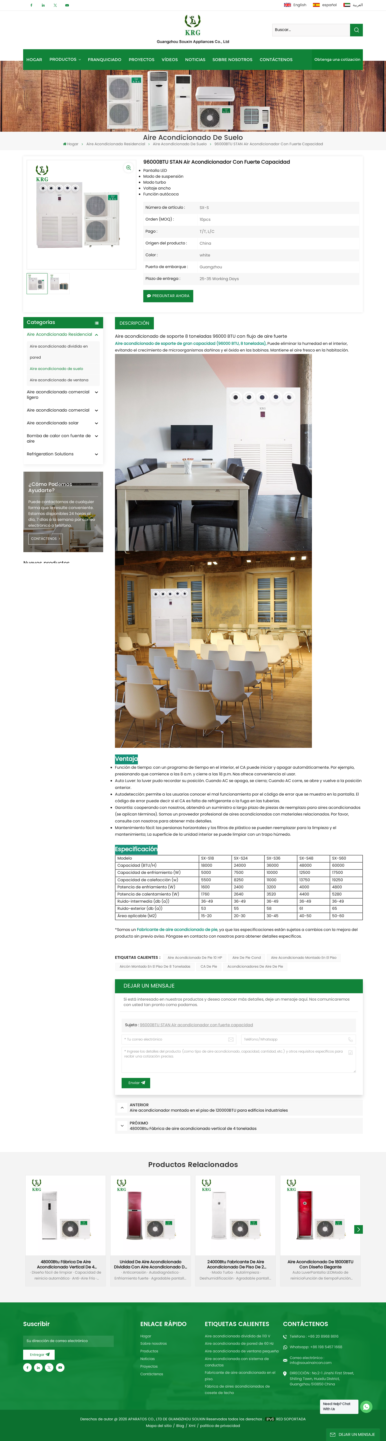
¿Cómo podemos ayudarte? (50, 487)
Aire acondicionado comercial (58, 410)
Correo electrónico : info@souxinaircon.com (311, 1360)
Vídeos (170, 59)
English (295, 5)
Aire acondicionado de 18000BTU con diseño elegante (320, 1265)
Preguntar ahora (168, 296)
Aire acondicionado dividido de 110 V (237, 1336)
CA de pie (209, 967)
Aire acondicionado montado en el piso (304, 958)
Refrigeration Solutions (50, 454)
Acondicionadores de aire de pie (255, 967)
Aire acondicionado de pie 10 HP (195, 958)
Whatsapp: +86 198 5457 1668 (316, 1347)
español (325, 5)
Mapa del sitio (159, 1426)
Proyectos (141, 59)
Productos (63, 59)
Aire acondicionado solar (53, 423)
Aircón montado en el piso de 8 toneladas (155, 967)
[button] (358, 1229)
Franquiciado (104, 59)
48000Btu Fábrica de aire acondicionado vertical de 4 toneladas (65, 1265)
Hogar (34, 59)
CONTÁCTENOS (45, 539)
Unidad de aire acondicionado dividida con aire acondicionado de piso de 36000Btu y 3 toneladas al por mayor (150, 1265)
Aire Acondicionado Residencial (115, 144)
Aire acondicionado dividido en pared (59, 352)
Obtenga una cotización (337, 59)
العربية (353, 5)
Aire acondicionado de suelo (180, 144)
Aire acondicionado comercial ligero (58, 395)
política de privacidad (220, 1426)
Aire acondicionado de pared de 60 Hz (239, 1344)
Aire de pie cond (246, 958)
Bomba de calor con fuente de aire (59, 439)
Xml (192, 1426)
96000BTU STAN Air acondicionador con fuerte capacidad (196, 1025)
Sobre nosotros (232, 59)
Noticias (195, 59)
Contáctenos (276, 59)
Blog (180, 1426)
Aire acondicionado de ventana (59, 380)
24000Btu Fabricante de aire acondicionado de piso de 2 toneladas (235, 1265)
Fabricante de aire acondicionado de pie (177, 930)
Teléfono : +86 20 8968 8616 (314, 1337)
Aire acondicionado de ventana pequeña (242, 1351)
